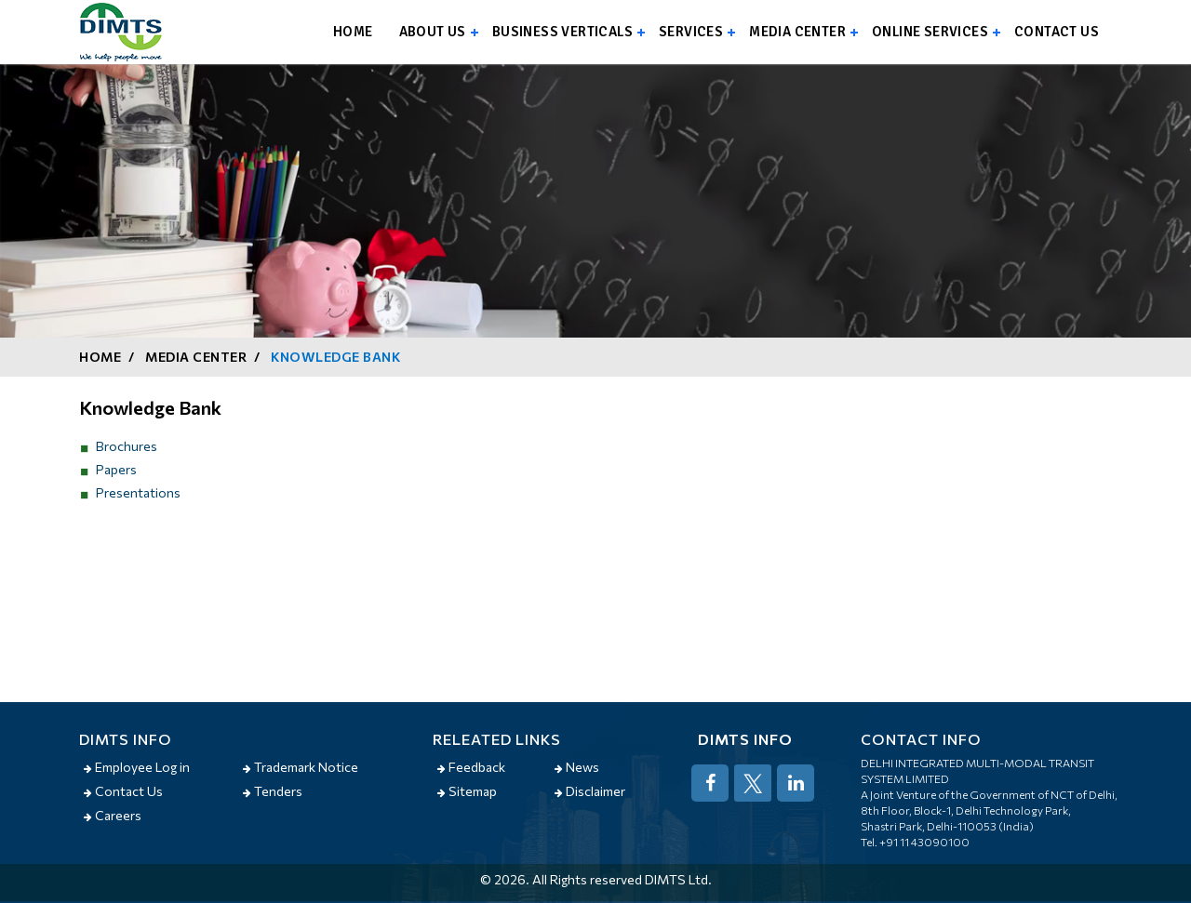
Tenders (272, 791)
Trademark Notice (300, 767)
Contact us (1056, 31)
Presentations (138, 492)
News (577, 767)
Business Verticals (562, 31)
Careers (112, 815)
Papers (116, 469)
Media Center (797, 31)
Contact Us (123, 791)
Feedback (471, 767)
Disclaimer (590, 791)
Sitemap (467, 791)
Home (353, 31)
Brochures (126, 446)
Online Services (930, 31)
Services (691, 31)
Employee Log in (137, 767)
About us (432, 31)
